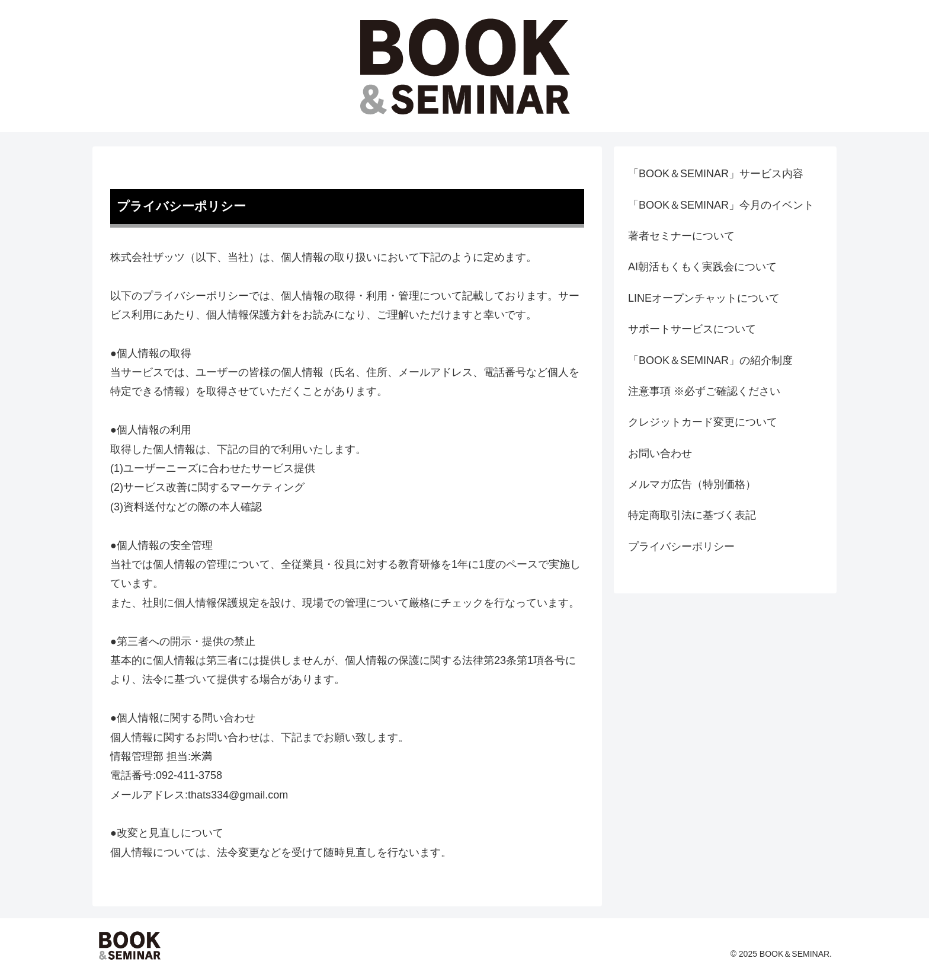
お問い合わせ (660, 453)
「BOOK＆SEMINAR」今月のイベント (721, 205)
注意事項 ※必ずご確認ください (704, 391)
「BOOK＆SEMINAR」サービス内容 (715, 174)
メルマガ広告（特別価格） (692, 484)
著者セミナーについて (681, 236)
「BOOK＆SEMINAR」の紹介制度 (710, 360)
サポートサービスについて (692, 329)
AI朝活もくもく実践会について (702, 267)
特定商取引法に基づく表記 (692, 515)
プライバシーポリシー (681, 546)
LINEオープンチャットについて (704, 298)
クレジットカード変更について (702, 422)
